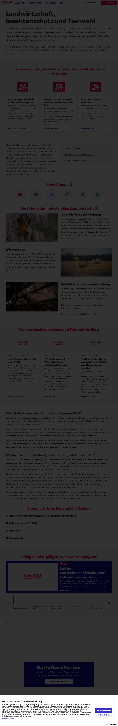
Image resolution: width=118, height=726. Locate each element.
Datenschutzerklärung (13, 716)
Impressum (28, 716)
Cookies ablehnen (104, 715)
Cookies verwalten (8, 719)
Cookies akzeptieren (103, 710)
